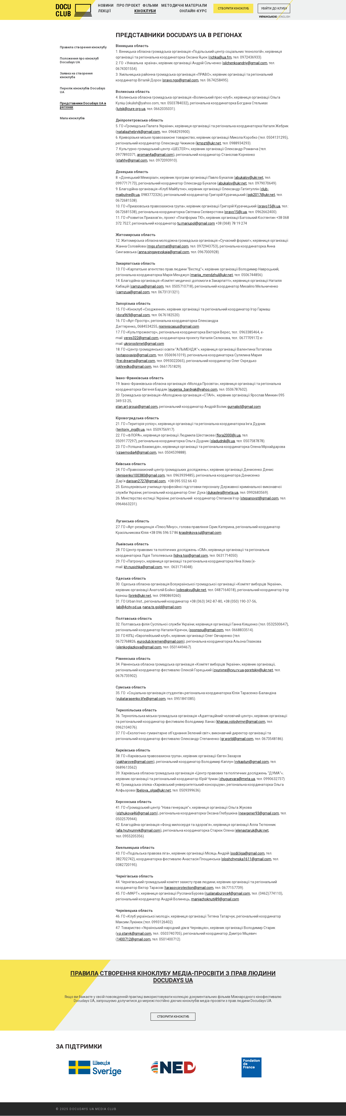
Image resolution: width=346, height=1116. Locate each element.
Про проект (129, 5)
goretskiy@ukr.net (259, 670)
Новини (106, 5)
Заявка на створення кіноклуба (76, 75)
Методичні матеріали (184, 5)
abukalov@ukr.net (249, 178)
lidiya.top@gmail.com (191, 556)
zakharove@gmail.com (135, 762)
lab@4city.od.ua (128, 607)
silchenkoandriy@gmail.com (245, 63)
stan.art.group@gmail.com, (137, 407)
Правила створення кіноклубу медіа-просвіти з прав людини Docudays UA (173, 977)
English (284, 16)
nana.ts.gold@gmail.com (162, 607)
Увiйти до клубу (274, 8)
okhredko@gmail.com (134, 367)
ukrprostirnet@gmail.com (144, 344)
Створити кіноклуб (233, 8)
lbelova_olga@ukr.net (154, 790)
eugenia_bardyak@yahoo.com (193, 389)
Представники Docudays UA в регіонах (83, 105)
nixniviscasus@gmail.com (179, 326)
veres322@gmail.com (141, 338)
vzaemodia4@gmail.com (136, 452)
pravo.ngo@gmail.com (180, 80)
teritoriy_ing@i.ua (131, 430)
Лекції (104, 11)
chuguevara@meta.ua (237, 779)
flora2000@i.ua (229, 435)
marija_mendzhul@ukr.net (212, 275)
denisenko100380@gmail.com (141, 475)
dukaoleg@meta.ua (222, 493)
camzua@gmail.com (147, 286)
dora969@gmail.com (133, 315)
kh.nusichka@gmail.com (143, 567)
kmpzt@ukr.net (209, 143)
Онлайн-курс (193, 11)
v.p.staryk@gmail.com (134, 933)
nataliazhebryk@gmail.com (138, 132)
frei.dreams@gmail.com (136, 361)
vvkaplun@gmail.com (252, 762)
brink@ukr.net (140, 596)
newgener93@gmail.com (259, 813)
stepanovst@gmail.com (259, 498)
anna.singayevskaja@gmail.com (164, 252)
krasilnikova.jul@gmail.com (200, 533)
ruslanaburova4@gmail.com (228, 893)
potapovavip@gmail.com (136, 355)
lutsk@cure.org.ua (131, 109)
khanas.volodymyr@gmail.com (241, 722)
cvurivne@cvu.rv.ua (229, 670)
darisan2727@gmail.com (146, 481)
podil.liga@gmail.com (247, 853)
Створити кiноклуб (173, 1016)
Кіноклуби (145, 11)
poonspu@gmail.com (206, 630)
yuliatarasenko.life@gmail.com (141, 699)
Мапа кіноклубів (72, 118)
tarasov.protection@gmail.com (189, 888)
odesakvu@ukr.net (191, 590)
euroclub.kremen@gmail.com (160, 641)
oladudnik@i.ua (223, 441)
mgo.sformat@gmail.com (168, 246)
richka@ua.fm (220, 57)
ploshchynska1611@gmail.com (246, 859)
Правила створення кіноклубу (83, 47)
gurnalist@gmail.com (244, 407)
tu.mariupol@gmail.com (196, 223)
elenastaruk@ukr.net (252, 830)
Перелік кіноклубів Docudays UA (82, 90)
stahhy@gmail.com (132, 160)
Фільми (150, 5)
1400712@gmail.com (134, 939)
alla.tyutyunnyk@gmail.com (138, 830)
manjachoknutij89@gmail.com (215, 899)
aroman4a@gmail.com (155, 155)
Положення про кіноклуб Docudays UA (79, 60)
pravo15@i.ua (269, 206)
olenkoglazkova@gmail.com (139, 647)
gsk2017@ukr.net (261, 195)
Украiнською (268, 16)
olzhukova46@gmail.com (137, 813)
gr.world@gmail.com (237, 739)
